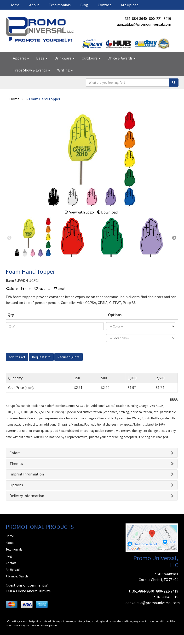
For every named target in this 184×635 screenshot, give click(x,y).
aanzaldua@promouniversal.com (144, 24)
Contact (104, 4)
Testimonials (60, 4)
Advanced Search (17, 576)
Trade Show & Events (31, 70)
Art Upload (129, 4)
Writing (65, 70)
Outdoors (91, 58)
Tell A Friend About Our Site (28, 590)
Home (15, 4)
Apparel (21, 58)
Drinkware (65, 58)
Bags (41, 58)
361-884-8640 (136, 18)
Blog (84, 4)
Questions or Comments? (27, 585)
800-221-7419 (160, 18)
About (34, 4)
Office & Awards (122, 58)
